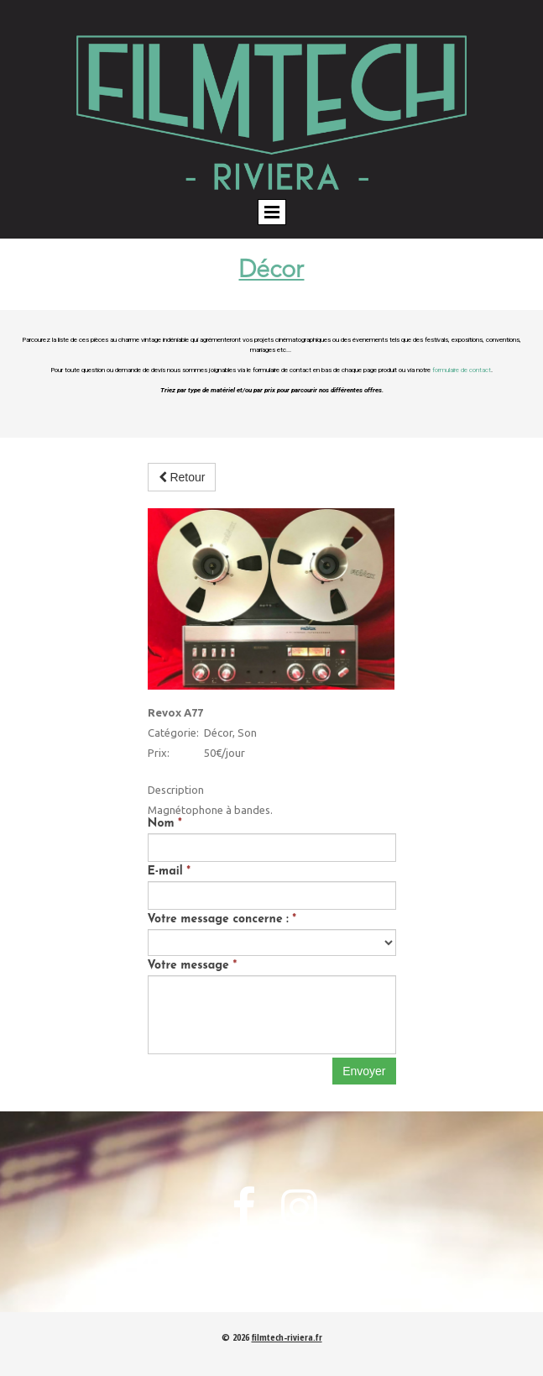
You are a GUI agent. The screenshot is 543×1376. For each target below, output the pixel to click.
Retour (182, 477)
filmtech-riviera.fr (287, 1337)
